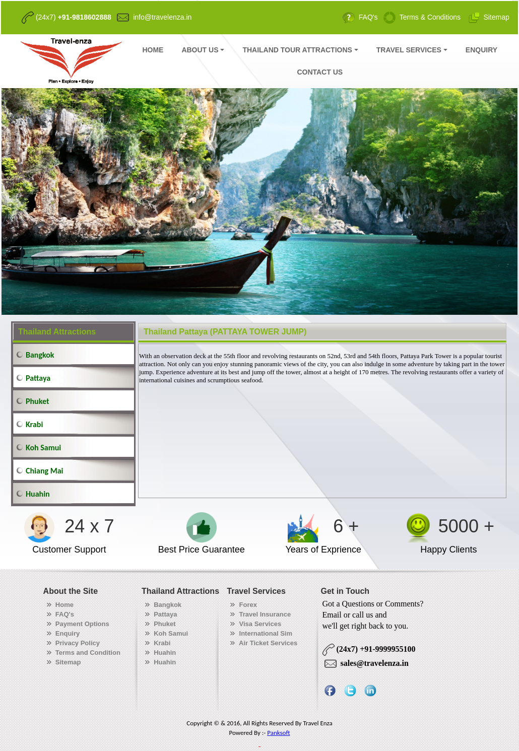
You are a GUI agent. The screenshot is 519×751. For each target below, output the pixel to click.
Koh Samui (43, 447)
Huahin (38, 494)
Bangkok (40, 355)
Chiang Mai (44, 470)
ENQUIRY (481, 50)
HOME (152, 50)
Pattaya (38, 378)
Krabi (34, 424)
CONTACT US (320, 72)
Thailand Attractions (57, 331)
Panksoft (278, 732)
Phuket (37, 401)
